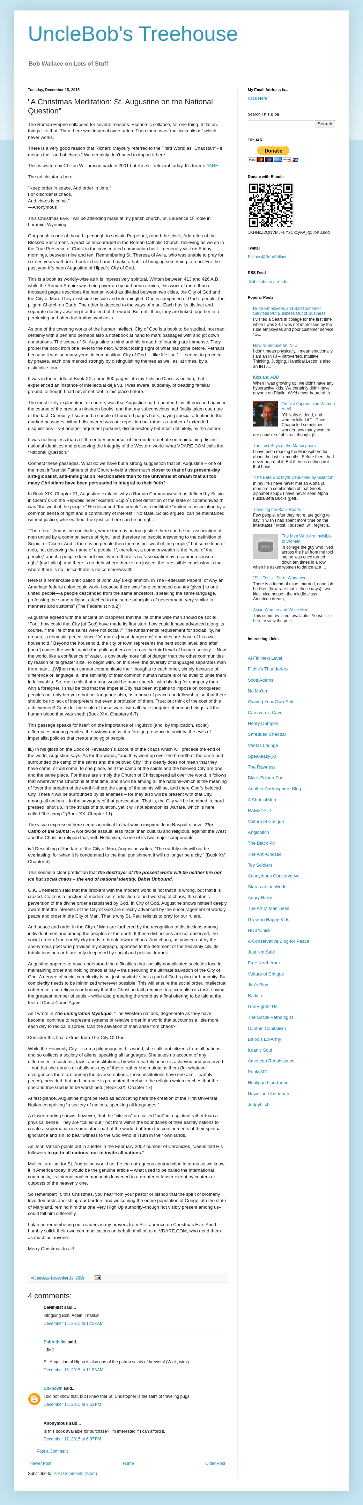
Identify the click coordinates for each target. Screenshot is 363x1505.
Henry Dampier (263, 723)
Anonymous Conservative (273, 875)
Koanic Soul (260, 1050)
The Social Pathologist (270, 1017)
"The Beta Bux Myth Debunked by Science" (293, 477)
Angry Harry (260, 897)
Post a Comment (52, 1451)
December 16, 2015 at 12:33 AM (73, 1323)
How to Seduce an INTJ (275, 345)
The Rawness (261, 767)
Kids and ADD (266, 377)
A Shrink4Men (262, 799)
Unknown (53, 1388)
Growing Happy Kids (268, 919)
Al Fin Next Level (265, 658)
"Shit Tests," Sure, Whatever (279, 578)
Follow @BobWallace (268, 256)
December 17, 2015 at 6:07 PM (72, 1439)
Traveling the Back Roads (277, 509)
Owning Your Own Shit (270, 701)
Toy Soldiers (260, 865)
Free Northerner (264, 962)
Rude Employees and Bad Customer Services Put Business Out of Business (289, 311)
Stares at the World (267, 886)
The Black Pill (261, 843)
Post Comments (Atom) (75, 1473)
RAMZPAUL (260, 810)
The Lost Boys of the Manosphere (284, 445)
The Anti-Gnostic (264, 854)
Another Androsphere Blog (274, 788)
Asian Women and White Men (281, 609)
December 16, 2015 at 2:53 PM (72, 1404)
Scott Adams (260, 680)
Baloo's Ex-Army (264, 1039)
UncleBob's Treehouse (133, 33)
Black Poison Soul (266, 777)
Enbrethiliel (55, 1342)
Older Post (215, 1463)
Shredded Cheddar (267, 734)
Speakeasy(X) (262, 756)
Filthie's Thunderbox (268, 669)
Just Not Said (261, 952)
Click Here (257, 98)
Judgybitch (258, 1104)
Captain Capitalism (267, 1028)
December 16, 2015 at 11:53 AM (73, 1369)
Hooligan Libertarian (268, 1082)
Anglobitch (258, 832)
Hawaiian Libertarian (268, 1093)
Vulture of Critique (266, 821)
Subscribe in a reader (269, 281)
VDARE (210, 165)
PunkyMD (257, 1071)
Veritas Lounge (263, 745)
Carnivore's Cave (265, 712)
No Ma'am (258, 691)
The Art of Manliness (268, 908)
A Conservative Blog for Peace (278, 941)
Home (128, 1463)
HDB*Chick (259, 930)
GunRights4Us (262, 1006)
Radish (255, 995)
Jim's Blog (258, 984)
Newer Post (40, 1463)
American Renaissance (271, 1060)
